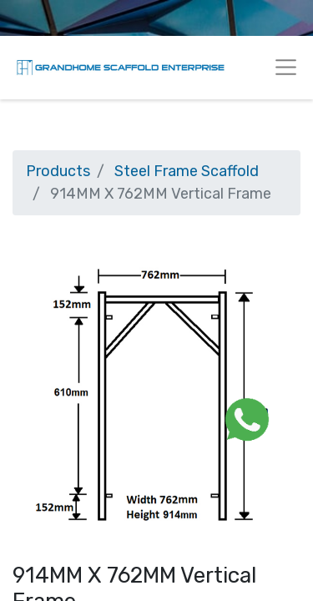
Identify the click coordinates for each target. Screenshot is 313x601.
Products (58, 171)
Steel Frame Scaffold (186, 171)
